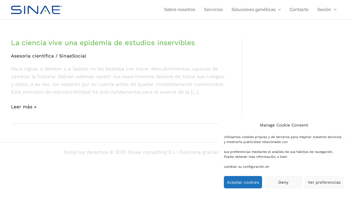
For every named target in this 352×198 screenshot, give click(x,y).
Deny (283, 182)
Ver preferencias (324, 182)
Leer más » (23, 106)
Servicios (213, 9)
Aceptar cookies (243, 182)
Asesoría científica (32, 56)
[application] (278, 9)
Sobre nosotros (179, 9)
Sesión (327, 9)
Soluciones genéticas (256, 9)
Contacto (299, 9)
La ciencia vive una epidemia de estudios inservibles (103, 42)
